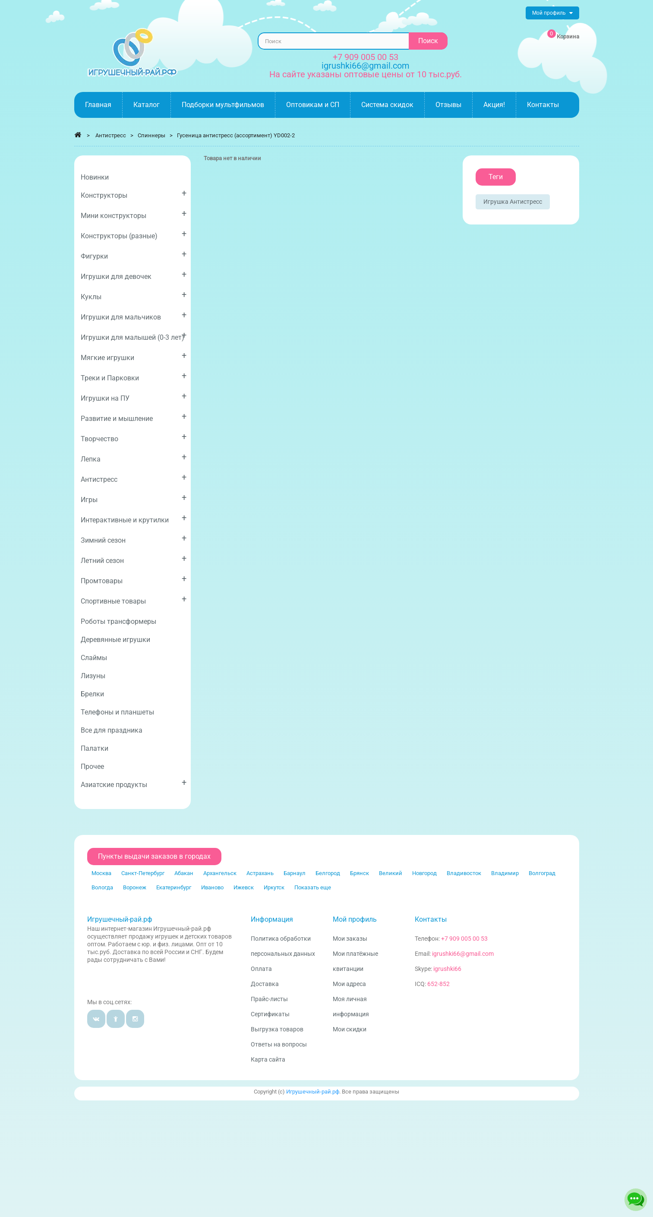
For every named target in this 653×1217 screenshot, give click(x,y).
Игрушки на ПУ (133, 396)
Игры (133, 498)
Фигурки (133, 254)
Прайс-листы (269, 999)
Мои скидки (349, 1029)
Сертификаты (270, 1014)
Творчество (133, 437)
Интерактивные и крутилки (133, 518)
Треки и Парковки (133, 376)
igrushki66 (447, 968)
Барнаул (295, 873)
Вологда (102, 887)
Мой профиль (355, 919)
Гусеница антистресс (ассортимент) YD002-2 (236, 135)
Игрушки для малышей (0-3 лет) (133, 335)
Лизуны (93, 676)
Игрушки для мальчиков (133, 315)
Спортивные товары (133, 599)
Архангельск (220, 873)
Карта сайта (268, 1059)
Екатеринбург (173, 887)
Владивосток (464, 873)
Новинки (95, 177)
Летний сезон (133, 559)
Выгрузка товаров (277, 1029)
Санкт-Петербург (142, 873)
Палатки (94, 748)
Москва (101, 873)
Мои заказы (350, 938)
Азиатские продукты (133, 783)
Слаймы (94, 658)
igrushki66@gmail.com (463, 953)
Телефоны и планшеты (117, 712)
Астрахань (260, 873)
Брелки (92, 694)
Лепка (133, 457)
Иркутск (274, 887)
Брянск (359, 873)
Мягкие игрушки (133, 356)
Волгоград (542, 873)
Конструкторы (133, 193)
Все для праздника (111, 730)
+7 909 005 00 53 (365, 57)
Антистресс (133, 478)
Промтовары (133, 579)
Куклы (133, 295)
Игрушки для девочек (133, 275)
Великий (390, 873)
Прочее (92, 766)
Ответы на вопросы (279, 1044)
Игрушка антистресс (512, 201)
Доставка (265, 983)
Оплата (261, 968)
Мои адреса (349, 983)
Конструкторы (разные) (133, 234)
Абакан (183, 873)
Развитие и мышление (133, 417)
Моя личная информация (351, 1007)
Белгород (327, 873)
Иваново (212, 887)
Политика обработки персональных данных (283, 946)
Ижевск (243, 887)
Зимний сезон (133, 538)
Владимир (505, 873)
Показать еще (312, 887)
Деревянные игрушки (115, 639)
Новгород (424, 873)
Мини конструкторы (133, 214)
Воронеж (134, 887)
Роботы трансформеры (118, 621)
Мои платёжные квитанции (355, 961)
